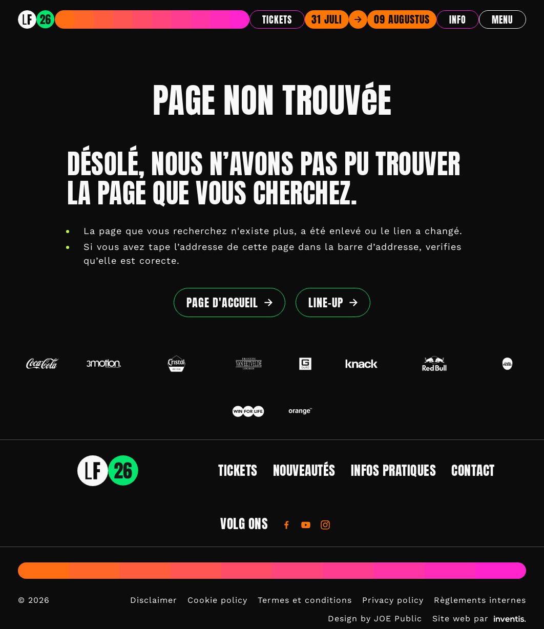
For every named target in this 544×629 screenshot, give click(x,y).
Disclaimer (153, 600)
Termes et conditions (305, 600)
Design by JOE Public (375, 618)
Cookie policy (217, 600)
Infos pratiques (393, 470)
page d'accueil (222, 302)
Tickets (277, 20)
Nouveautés (304, 470)
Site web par (479, 618)
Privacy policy (393, 600)
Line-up (325, 302)
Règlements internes (480, 600)
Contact (473, 470)
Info (457, 20)
